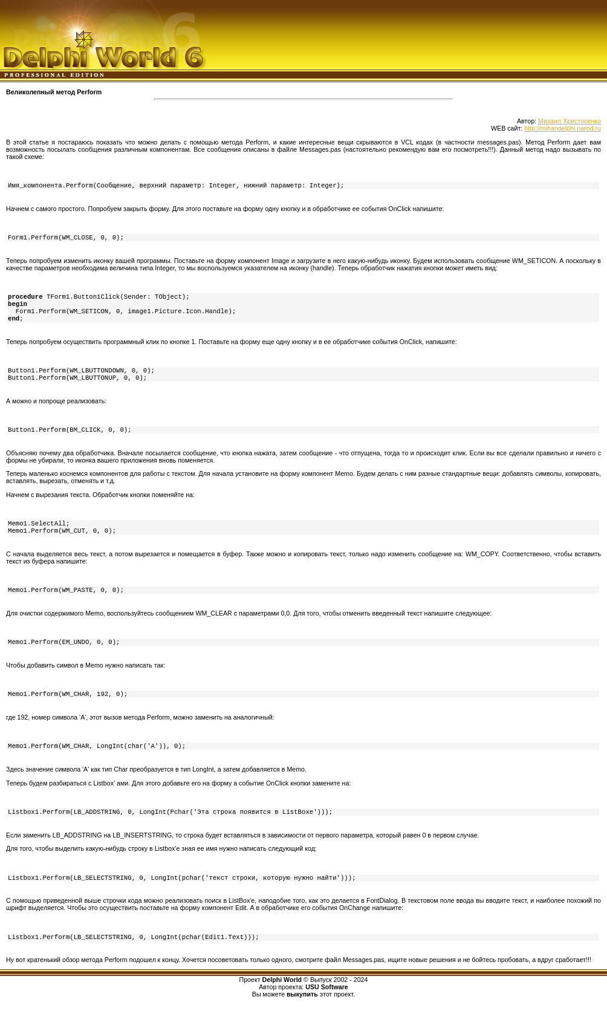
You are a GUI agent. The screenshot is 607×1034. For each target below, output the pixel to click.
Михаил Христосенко (569, 121)
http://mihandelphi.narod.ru (562, 128)
